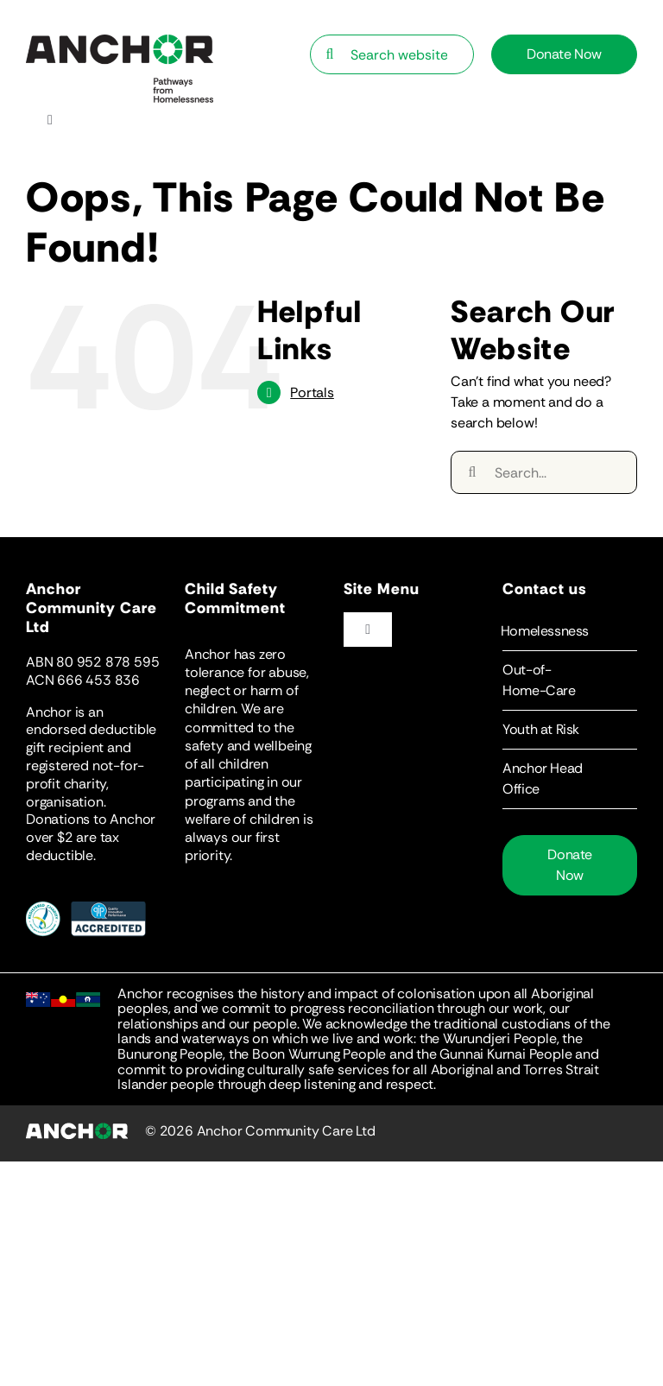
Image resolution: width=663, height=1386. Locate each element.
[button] (569, 631)
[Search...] (544, 472)
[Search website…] (392, 54)
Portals (312, 392)
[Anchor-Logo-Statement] (119, 41)
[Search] (330, 54)
